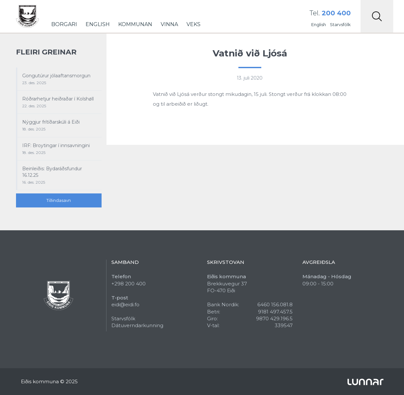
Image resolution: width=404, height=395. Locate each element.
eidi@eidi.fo (125, 304)
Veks (193, 24)
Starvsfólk (340, 24)
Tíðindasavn (58, 200)
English (98, 24)
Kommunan (135, 24)
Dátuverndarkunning (137, 325)
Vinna (169, 24)
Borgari (64, 24)
